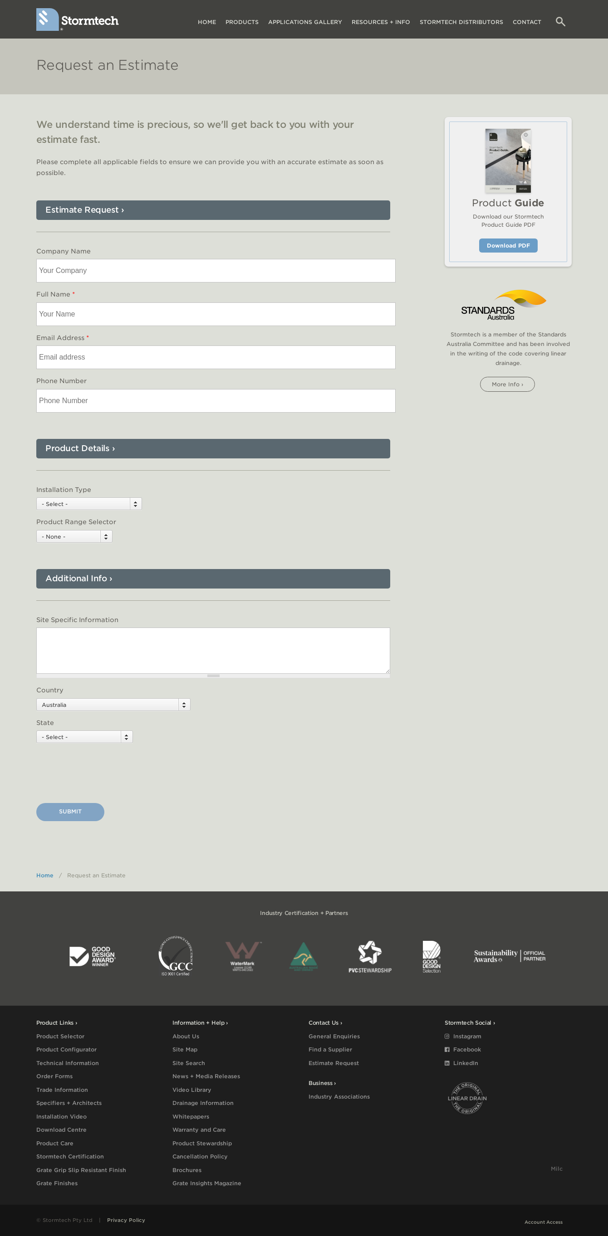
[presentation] (105, 774)
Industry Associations (339, 1096)
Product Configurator (66, 1049)
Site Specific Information (77, 619)
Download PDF (508, 245)
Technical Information (67, 1063)
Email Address (62, 337)
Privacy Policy (126, 1220)
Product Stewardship (202, 1143)
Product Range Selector (76, 522)
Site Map (184, 1049)
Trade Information (62, 1089)
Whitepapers (190, 1116)
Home (207, 22)
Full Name (55, 294)
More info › (507, 384)
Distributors (461, 22)
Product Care (55, 1143)
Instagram (463, 1036)
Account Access (544, 1222)
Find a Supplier (330, 1049)
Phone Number (61, 380)
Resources (381, 22)
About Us (185, 1036)
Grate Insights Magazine (206, 1183)
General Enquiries (334, 1036)
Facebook (463, 1049)
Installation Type (63, 489)
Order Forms (54, 1076)
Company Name (63, 251)
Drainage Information (203, 1103)
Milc (557, 1168)
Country (50, 690)
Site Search (188, 1063)
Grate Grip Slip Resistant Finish (81, 1170)
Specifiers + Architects (69, 1103)
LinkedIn (461, 1063)
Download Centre (61, 1129)
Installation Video (61, 1116)
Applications (305, 22)
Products (242, 22)
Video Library (191, 1089)
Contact (527, 22)
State (45, 722)
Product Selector (60, 1036)
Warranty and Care (199, 1129)
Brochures (186, 1170)
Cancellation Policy (200, 1156)
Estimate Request (334, 1063)
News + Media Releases (206, 1076)
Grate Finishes (57, 1183)
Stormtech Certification (70, 1156)
